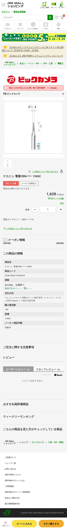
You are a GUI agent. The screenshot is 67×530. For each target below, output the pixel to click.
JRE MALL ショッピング (9, 63)
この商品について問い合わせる (45, 171)
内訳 (62, 203)
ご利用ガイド (10, 457)
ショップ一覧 (10, 463)
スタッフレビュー (48, 369)
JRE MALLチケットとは (15, 480)
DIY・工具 (48, 63)
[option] (33, 127)
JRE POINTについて (13, 475)
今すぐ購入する (51, 524)
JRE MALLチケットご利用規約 (17, 492)
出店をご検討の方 (12, 498)
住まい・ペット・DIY (30, 63)
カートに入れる (24, 524)
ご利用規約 (9, 486)
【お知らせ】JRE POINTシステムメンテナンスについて (36, 56)
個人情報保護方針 (12, 504)
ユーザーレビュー (18, 369)
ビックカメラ (33, 94)
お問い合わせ (10, 469)
